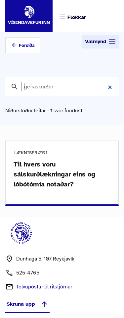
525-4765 (27, 272)
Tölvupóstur (44, 286)
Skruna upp (27, 304)
